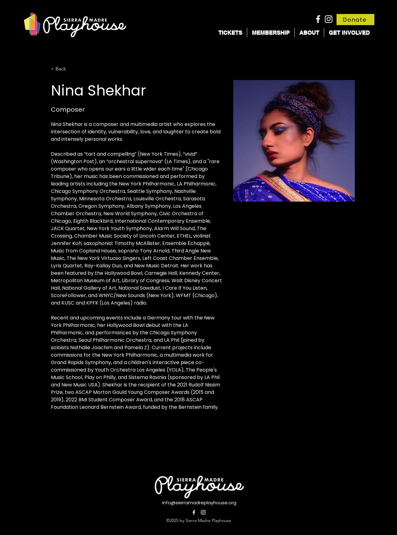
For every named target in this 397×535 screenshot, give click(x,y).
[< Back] (63, 69)
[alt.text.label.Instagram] (328, 19)
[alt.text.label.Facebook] (318, 19)
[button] (230, 32)
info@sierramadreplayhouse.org (199, 502)
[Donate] (355, 19)
